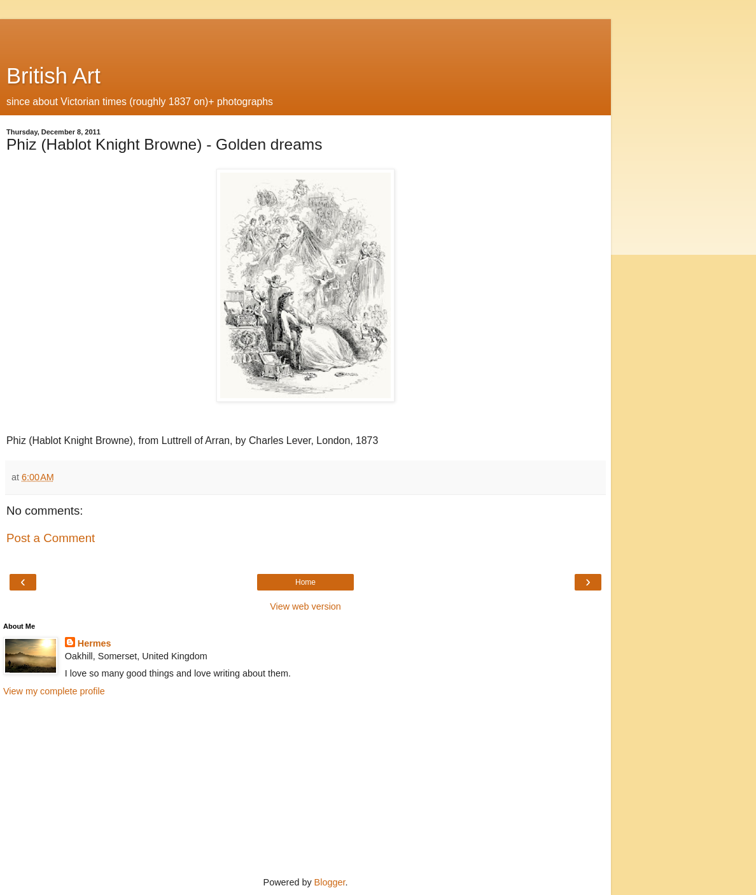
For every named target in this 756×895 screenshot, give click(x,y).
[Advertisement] (305, 35)
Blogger (330, 882)
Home (305, 582)
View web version (305, 606)
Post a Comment (50, 538)
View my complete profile (54, 691)
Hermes (94, 643)
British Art (53, 76)
